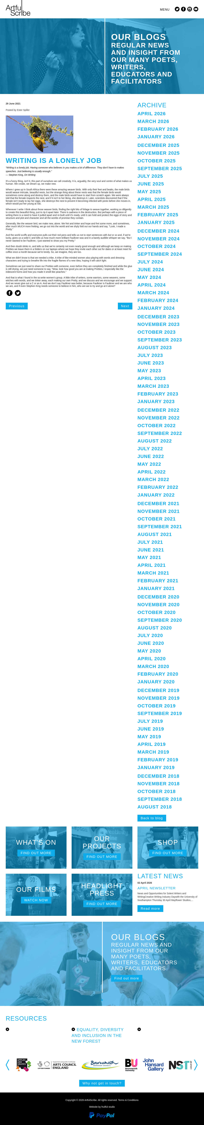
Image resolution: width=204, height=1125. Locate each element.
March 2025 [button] (153, 207)
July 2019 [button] (150, 721)
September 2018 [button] (159, 799)
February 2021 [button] (157, 580)
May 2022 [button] (149, 464)
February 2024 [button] (157, 300)
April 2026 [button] (151, 113)
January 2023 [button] (156, 401)
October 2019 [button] (156, 705)
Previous (16, 306)
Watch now (36, 900)
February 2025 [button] (157, 214)
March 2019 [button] (153, 752)
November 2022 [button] (158, 417)
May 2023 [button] (149, 370)
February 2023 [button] (157, 394)
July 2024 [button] (150, 261)
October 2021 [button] (156, 518)
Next (125, 306)
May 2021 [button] (149, 557)
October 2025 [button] (156, 160)
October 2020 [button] (156, 612)
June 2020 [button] (150, 643)
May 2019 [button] (149, 736)
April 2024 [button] (151, 285)
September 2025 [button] (159, 168)
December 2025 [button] (158, 145)
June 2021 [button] (150, 549)
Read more (150, 908)
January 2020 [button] (156, 681)
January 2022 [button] (156, 495)
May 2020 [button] (149, 651)
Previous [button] (8, 1065)
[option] (31, 1064)
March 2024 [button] (153, 292)
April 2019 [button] (151, 744)
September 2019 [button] (159, 713)
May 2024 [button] (149, 277)
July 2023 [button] (150, 355)
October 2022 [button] (156, 425)
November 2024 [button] (158, 238)
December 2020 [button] (158, 596)
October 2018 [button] (156, 791)
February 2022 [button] (157, 487)
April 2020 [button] (151, 658)
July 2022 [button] (150, 448)
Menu (165, 9)
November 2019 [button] (158, 698)
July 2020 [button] (150, 635)
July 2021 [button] (150, 542)
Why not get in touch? (101, 1083)
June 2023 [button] (150, 363)
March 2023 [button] (153, 386)
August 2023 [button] (154, 347)
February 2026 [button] (157, 129)
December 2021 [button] (158, 503)
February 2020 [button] (157, 674)
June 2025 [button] (150, 183)
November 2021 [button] (158, 511)
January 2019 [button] (156, 767)
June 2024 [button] (150, 269)
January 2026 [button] (156, 136)
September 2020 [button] (159, 620)
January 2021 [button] (156, 588)
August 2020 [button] (154, 627)
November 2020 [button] (158, 604)
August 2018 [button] (154, 807)
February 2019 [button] (157, 759)
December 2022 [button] (158, 410)
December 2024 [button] (158, 231)
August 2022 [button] (154, 440)
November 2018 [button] (158, 783)
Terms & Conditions (128, 1100)
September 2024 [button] (159, 254)
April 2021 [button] (151, 565)
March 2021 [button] (153, 573)
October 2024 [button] (156, 246)
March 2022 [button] (153, 479)
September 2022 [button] (159, 433)
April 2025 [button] (151, 199)
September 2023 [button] (159, 339)
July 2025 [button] (150, 176)
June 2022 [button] (150, 456)
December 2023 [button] (158, 316)
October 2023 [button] (156, 332)
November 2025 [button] (158, 153)
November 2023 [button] (158, 324)
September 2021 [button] (159, 526)
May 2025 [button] (149, 191)
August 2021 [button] (154, 534)
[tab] (167, 113)
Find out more (36, 853)
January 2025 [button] (156, 222)
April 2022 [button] (151, 471)
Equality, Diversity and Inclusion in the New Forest (98, 1035)
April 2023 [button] (151, 378)
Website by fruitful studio (102, 1106)
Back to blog (152, 818)
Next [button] (196, 1065)
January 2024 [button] (156, 308)
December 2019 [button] (158, 690)
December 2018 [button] (158, 776)
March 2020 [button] (153, 666)
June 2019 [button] (150, 729)
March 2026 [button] (153, 121)
